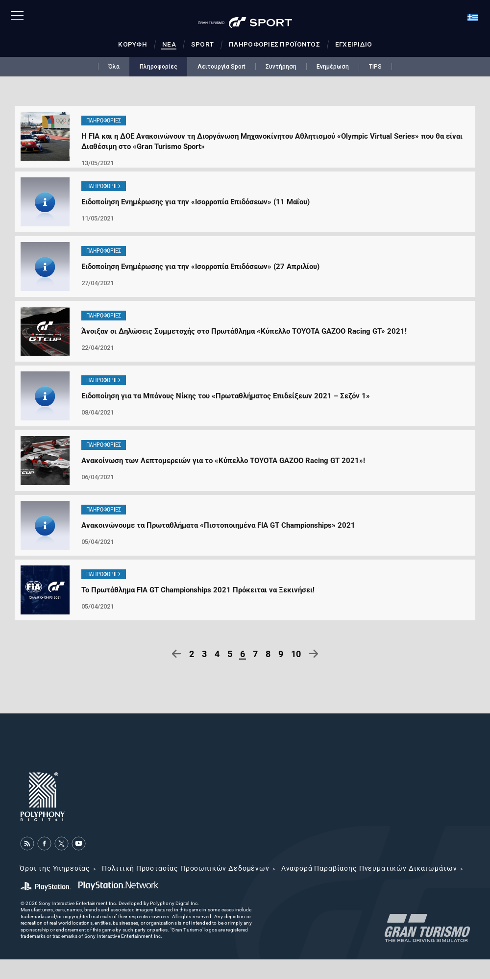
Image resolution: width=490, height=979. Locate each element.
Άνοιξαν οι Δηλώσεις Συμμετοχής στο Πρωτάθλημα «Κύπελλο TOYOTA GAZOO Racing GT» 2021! (244, 331)
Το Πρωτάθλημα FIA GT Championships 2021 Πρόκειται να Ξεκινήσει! (198, 590)
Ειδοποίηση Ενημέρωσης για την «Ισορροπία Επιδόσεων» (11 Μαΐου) (195, 201)
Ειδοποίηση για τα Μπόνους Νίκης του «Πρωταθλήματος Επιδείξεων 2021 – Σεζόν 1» (225, 396)
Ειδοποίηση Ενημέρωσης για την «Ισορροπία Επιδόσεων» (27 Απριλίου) (200, 266)
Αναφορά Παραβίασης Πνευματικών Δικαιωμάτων (369, 868)
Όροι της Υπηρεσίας (55, 868)
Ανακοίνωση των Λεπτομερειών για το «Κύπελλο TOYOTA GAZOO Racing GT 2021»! (223, 460)
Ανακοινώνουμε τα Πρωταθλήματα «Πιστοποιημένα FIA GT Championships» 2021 (218, 525)
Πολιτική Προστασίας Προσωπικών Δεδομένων (186, 868)
